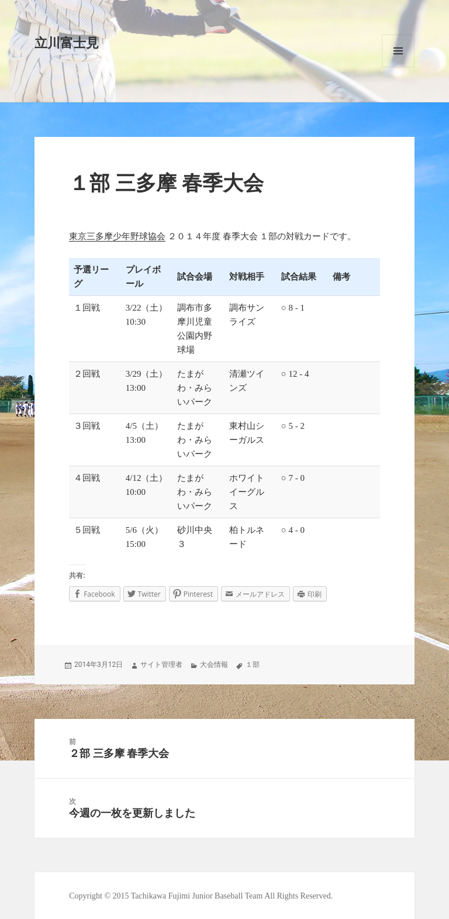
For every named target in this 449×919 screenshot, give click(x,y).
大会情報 (214, 664)
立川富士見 (66, 43)
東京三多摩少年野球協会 (117, 236)
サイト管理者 (161, 664)
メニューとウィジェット (398, 51)
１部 (253, 664)
